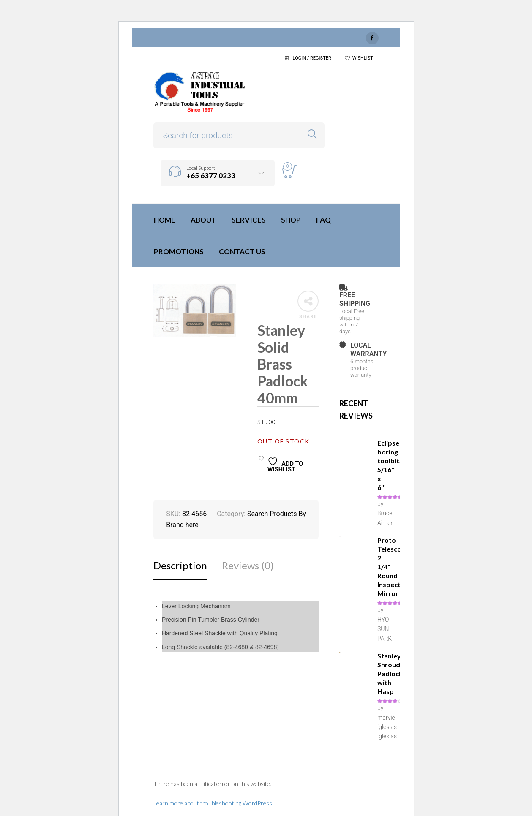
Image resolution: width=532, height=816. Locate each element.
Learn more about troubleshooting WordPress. (213, 803)
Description (180, 565)
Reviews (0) (248, 565)
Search (312, 134)
